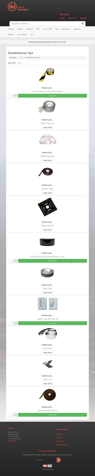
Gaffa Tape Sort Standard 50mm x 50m (47, 256)
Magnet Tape (47, 189)
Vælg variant (47, 127)
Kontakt (83, 18)
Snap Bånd (47, 348)
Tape (57, 29)
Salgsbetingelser (62, 445)
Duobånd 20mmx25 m (47, 410)
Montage (11, 29)
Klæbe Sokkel (47, 225)
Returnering (60, 441)
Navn (19, 63)
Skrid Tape (47, 288)
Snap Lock (47, 379)
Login (62, 18)
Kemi (38, 29)
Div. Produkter (22, 34)
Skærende (29, 29)
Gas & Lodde (47, 29)
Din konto (59, 438)
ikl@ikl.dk (13, 441)
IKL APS (11, 428)
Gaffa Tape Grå (47, 123)
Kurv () (72, 18)
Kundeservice (62, 429)
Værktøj (19, 29)
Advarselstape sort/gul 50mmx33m (47, 91)
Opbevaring (66, 29)
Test (31, 34)
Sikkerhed (76, 29)
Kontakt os (59, 434)
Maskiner (11, 34)
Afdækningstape (47, 156)
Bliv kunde (64, 14)
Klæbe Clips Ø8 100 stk (47, 319)
